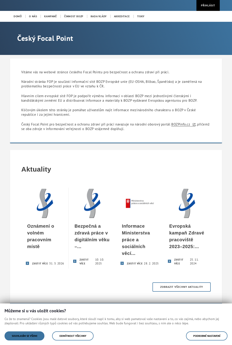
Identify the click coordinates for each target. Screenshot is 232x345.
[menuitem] (17, 16)
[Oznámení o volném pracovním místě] (45, 228)
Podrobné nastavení (206, 336)
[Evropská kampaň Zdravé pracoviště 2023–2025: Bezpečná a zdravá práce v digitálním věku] (187, 228)
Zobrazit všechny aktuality (181, 286)
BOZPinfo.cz (180, 124)
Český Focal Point (45, 38)
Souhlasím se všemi (24, 336)
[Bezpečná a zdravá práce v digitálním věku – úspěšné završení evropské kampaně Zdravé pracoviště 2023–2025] (92, 228)
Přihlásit (208, 5)
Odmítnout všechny (72, 336)
